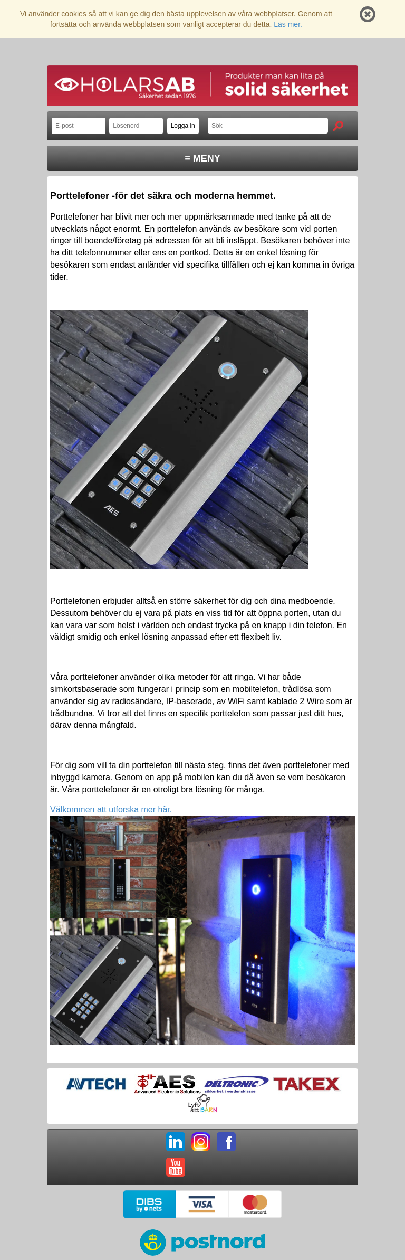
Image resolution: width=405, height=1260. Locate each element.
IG (201, 1141)
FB (226, 1141)
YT (175, 1167)
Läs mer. (288, 24)
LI (175, 1141)
